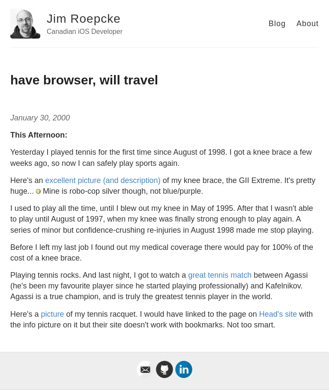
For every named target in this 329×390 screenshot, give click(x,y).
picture (52, 314)
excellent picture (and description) (102, 180)
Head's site (278, 314)
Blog (277, 23)
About (307, 23)
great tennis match (219, 275)
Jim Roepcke (84, 18)
